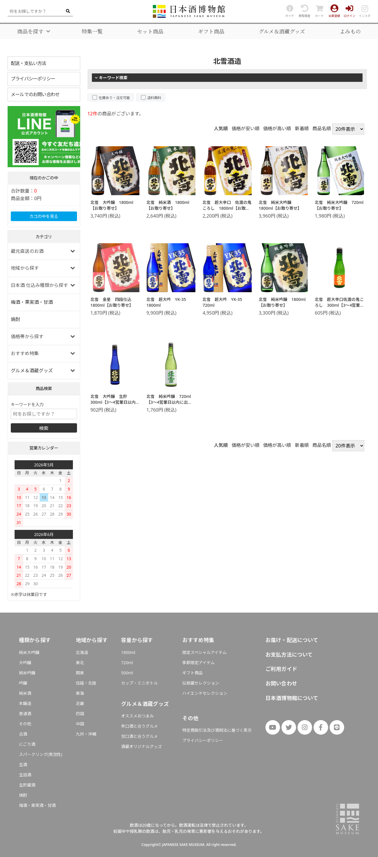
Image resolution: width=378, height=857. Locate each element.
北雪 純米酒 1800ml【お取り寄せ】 (167, 205)
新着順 (302, 128)
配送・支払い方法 (28, 63)
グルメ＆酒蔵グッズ (282, 31)
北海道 (82, 652)
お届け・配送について (291, 639)
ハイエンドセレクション (204, 693)
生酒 (23, 764)
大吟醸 (25, 662)
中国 (80, 723)
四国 (80, 713)
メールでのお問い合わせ (35, 94)
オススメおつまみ (137, 716)
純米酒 (25, 693)
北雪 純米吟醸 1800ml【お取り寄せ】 (282, 302)
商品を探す (30, 31)
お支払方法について (289, 654)
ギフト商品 (211, 31)
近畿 (80, 703)
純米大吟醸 (29, 652)
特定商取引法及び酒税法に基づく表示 (217, 730)
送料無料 (154, 97)
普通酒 (25, 713)
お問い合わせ (281, 683)
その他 (25, 723)
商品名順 (321, 128)
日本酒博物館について (291, 697)
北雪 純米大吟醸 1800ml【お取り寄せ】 (280, 205)
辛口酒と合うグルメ (139, 726)
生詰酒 (25, 774)
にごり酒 (27, 744)
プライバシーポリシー (33, 78)
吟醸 (23, 683)
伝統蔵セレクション (200, 683)
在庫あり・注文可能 (114, 97)
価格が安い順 (246, 128)
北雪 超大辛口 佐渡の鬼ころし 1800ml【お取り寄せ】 (226, 208)
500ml (127, 673)
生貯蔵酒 (27, 785)
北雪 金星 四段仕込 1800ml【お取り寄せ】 (112, 302)
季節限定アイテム (198, 662)
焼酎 (15, 319)
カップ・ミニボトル (139, 683)
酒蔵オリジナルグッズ (141, 746)
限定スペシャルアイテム (204, 652)
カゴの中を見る (43, 216)
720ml (127, 662)
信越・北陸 (86, 683)
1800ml (128, 652)
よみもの (350, 31)
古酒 (23, 734)
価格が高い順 (277, 128)
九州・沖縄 (86, 734)
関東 (80, 673)
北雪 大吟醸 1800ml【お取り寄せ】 (111, 205)
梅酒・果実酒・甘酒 (32, 302)
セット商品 (150, 31)
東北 (80, 662)
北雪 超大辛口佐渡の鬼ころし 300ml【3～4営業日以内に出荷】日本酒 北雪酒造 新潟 (339, 308)
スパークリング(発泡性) (40, 754)
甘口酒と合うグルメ (139, 736)
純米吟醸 (27, 673)
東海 (80, 693)
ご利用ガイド (281, 668)
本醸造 (25, 703)
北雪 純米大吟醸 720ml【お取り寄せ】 (339, 205)
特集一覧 (92, 31)
